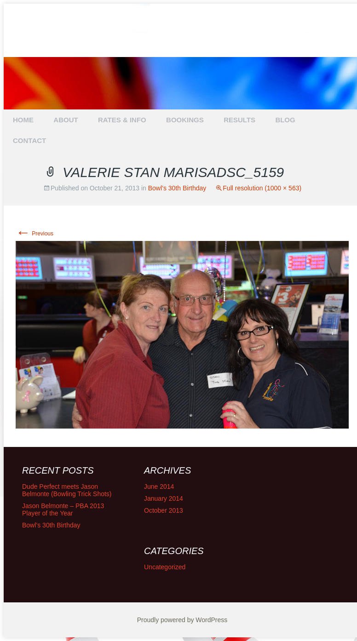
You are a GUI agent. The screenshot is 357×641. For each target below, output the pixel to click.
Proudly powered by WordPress (182, 620)
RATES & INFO (122, 120)
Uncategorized (164, 567)
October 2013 (163, 510)
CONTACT (29, 140)
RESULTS (239, 120)
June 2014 (159, 486)
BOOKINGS (185, 120)
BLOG (285, 120)
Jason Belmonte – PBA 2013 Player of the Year (63, 509)
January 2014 (163, 498)
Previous (34, 233)
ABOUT (65, 120)
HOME (23, 120)
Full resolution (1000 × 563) (262, 188)
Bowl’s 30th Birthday (177, 188)
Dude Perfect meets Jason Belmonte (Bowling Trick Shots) (67, 490)
